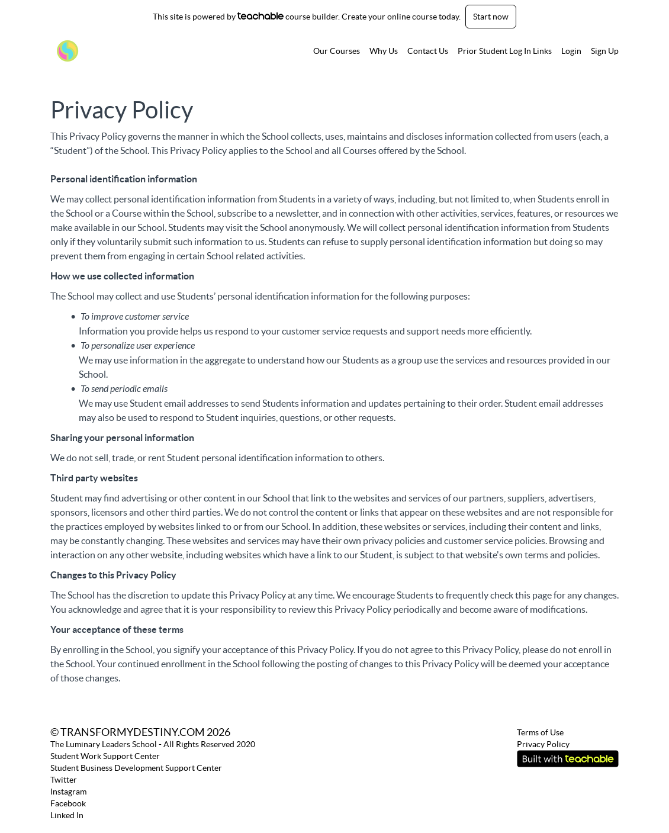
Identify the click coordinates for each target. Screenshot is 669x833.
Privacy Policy (543, 744)
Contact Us (427, 51)
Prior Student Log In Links (505, 51)
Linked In (66, 815)
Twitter (63, 779)
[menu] (461, 51)
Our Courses (336, 51)
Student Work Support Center (105, 756)
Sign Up (605, 51)
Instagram (68, 791)
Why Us (383, 51)
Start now (491, 16)
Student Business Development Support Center (136, 768)
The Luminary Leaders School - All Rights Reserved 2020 (152, 744)
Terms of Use (540, 732)
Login (571, 51)
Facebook (68, 803)
